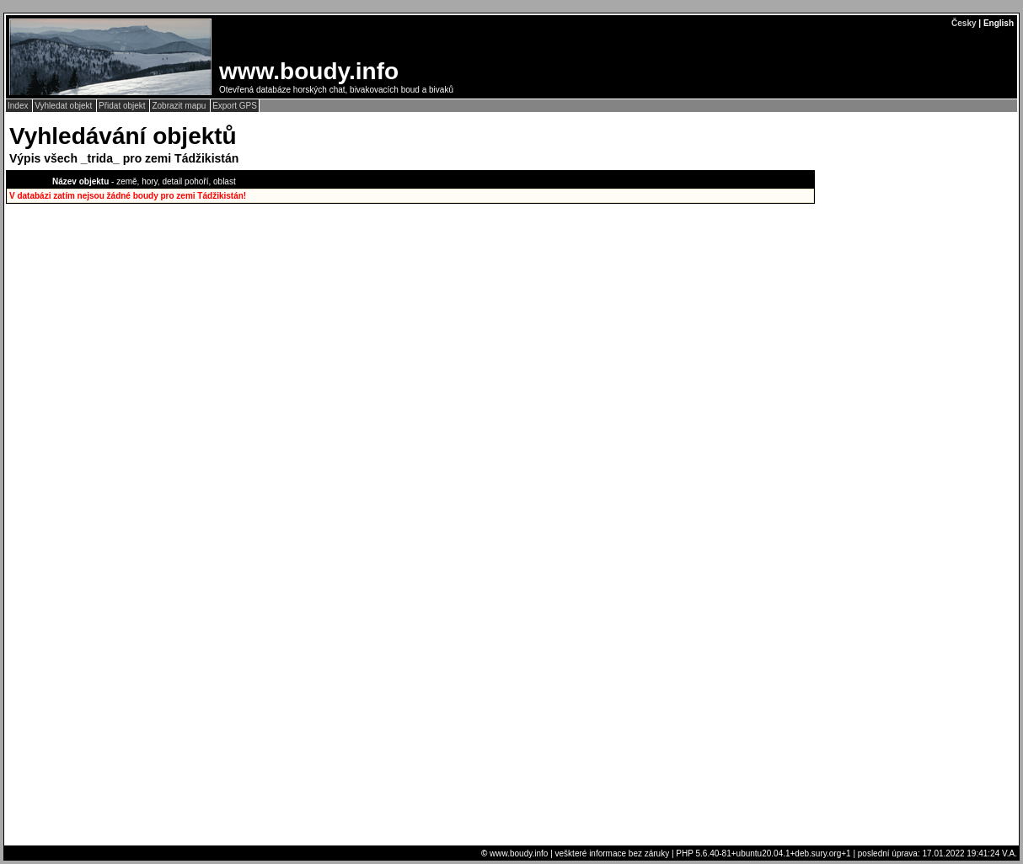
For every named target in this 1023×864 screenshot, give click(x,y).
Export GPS (234, 105)
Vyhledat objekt (64, 105)
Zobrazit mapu (180, 105)
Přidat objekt (123, 105)
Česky (963, 23)
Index (19, 105)
